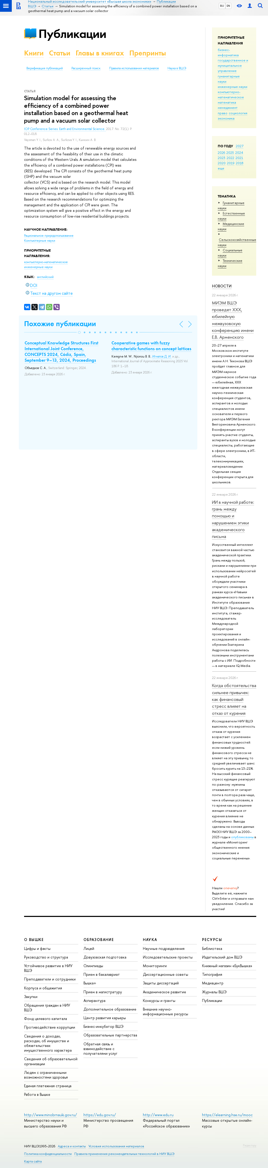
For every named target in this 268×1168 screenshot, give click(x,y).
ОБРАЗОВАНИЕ (98, 939)
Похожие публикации (60, 323)
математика (227, 102)
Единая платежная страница (47, 1085)
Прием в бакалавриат (101, 974)
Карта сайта (33, 1161)
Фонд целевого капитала (45, 1018)
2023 (221, 157)
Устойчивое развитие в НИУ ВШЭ (48, 968)
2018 (239, 163)
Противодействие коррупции (49, 1027)
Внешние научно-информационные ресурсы (165, 1011)
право (222, 113)
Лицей (88, 948)
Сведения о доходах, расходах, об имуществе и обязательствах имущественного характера (48, 1043)
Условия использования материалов (116, 1146)
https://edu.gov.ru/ (99, 1114)
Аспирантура (94, 1000)
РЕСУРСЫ (212, 939)
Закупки (30, 996)
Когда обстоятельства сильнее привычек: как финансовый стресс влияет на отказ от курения (234, 699)
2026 (221, 152)
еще (221, 168)
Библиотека (212, 948)
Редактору (249, 1145)
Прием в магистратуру (102, 991)
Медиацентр (213, 982)
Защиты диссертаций (161, 982)
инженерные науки (232, 86)
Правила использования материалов (134, 68)
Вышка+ (89, 982)
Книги (34, 53)
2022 (230, 157)
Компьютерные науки (39, 241)
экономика (226, 118)
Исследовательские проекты (168, 957)
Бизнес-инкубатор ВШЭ (103, 1026)
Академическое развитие (164, 991)
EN (228, 6)
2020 (222, 163)
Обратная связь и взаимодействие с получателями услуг (100, 1048)
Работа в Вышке (37, 1094)
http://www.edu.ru (158, 1114)
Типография (212, 974)
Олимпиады (93, 965)
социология (238, 113)
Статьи (59, 53)
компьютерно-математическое (231, 94)
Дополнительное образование (109, 1009)
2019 (230, 163)
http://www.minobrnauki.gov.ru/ (50, 1114)
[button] (79, 332)
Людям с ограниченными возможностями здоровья (46, 1075)
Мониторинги (155, 965)
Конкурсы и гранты (159, 1000)
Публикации (72, 34)
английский (45, 277)
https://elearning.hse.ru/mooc (227, 1114)
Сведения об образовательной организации (50, 1061)
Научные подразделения (164, 948)
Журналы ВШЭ (214, 991)
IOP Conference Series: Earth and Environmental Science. (65, 129)
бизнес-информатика (228, 52)
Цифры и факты (37, 948)
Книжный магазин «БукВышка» (227, 965)
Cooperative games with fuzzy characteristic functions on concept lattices (151, 345)
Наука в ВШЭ (177, 68)
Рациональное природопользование (49, 236)
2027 (239, 146)
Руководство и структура (46, 957)
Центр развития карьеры (104, 1017)
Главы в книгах (100, 53)
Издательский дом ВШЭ (222, 957)
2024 (239, 152)
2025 (230, 152)
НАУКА (150, 939)
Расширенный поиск (85, 68)
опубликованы (242, 837)
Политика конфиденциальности (48, 1154)
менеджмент (228, 107)
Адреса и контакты (72, 1146)
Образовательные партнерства (110, 1035)
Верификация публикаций (44, 68)
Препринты (147, 53)
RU (222, 6)
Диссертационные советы (165, 974)
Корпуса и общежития (43, 987)
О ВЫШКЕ (34, 939)
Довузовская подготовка (104, 957)
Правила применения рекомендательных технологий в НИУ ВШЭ (124, 1154)
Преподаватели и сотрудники (50, 979)
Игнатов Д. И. (161, 356)
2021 (239, 157)
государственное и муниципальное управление (233, 65)
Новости (222, 286)
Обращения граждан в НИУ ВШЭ (47, 1007)
